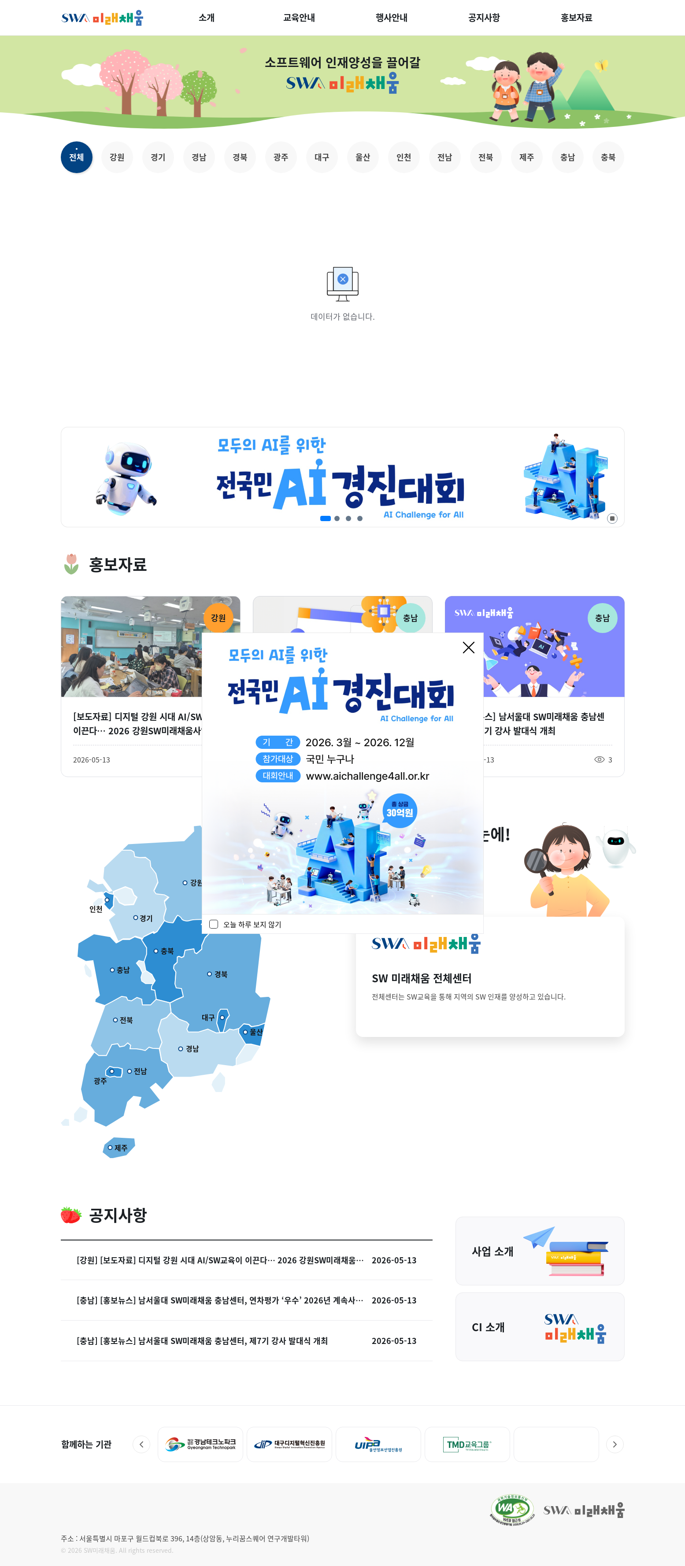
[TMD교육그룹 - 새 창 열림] (556, 1444)
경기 (158, 157)
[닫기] (468, 647)
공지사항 (484, 17)
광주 (281, 157)
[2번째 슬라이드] (337, 518)
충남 (567, 157)
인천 (403, 157)
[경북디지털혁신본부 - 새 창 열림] (200, 1444)
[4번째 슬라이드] (360, 518)
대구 (322, 157)
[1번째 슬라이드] (325, 518)
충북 (608, 157)
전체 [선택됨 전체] (76, 157)
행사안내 (391, 17)
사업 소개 (540, 1251)
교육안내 (299, 17)
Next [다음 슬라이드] (615, 1444)
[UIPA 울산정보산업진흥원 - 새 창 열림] (467, 1444)
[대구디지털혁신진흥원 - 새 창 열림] (378, 1444)
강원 (117, 157)
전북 (485, 157)
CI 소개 (540, 1326)
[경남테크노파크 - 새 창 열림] (289, 1444)
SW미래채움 (102, 18)
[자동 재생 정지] (612, 518)
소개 (207, 17)
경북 (240, 157)
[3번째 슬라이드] (348, 518)
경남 (199, 157)
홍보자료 (576, 17)
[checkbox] (213, 924)
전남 (444, 157)
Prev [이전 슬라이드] (141, 1444)
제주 (526, 157)
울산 (362, 157)
